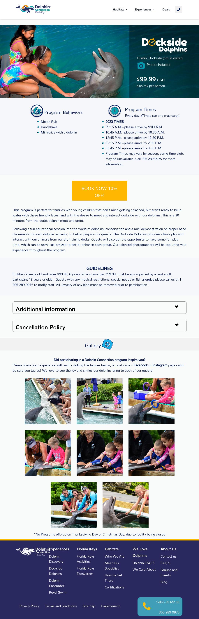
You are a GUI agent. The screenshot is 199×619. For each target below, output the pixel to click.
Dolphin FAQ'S (143, 562)
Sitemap (89, 605)
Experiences (143, 9)
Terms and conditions (61, 605)
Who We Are (114, 555)
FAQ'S (165, 562)
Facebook (141, 364)
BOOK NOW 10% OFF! (100, 191)
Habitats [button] (119, 9)
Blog (164, 581)
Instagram (159, 364)
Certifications (114, 586)
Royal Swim (57, 591)
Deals (166, 9)
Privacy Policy (29, 605)
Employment (110, 605)
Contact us (169, 555)
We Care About (144, 568)
